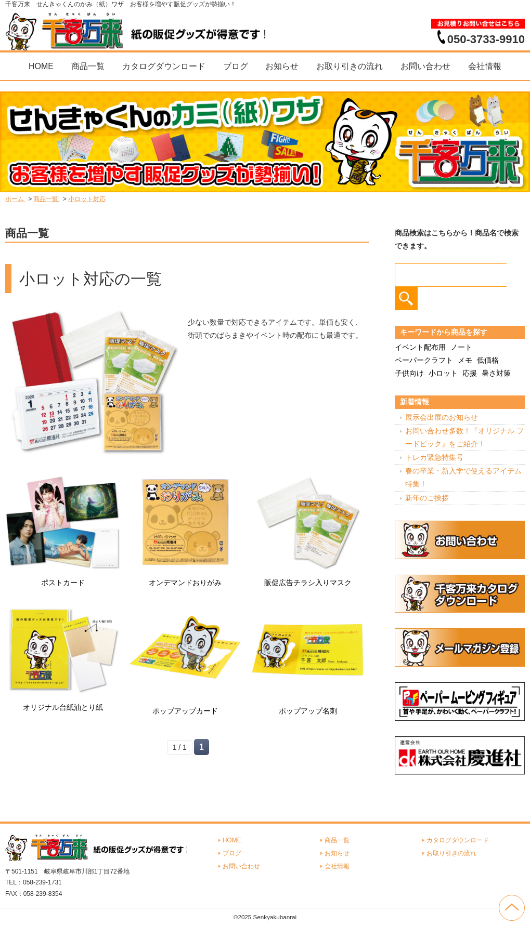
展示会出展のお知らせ (441, 417)
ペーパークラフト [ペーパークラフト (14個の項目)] (424, 360)
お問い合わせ (425, 66)
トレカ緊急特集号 (434, 457)
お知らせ (282, 66)
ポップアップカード (185, 711)
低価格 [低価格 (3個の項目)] (488, 360)
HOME (41, 66)
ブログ (235, 66)
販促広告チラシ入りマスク (308, 582)
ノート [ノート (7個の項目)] (461, 347)
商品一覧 (88, 66)
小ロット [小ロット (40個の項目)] (443, 373)
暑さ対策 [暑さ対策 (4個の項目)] (496, 373)
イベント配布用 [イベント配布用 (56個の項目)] (420, 347)
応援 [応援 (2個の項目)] (469, 373)
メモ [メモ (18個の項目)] (465, 360)
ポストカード (63, 582)
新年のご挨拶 (427, 498)
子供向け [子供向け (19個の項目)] (409, 373)
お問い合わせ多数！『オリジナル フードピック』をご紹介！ (464, 437)
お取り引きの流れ (349, 66)
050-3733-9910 (486, 39)
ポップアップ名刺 (308, 711)
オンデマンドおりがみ (185, 582)
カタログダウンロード (163, 66)
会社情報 (484, 66)
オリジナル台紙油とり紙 (63, 707)
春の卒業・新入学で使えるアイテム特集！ (463, 477)
